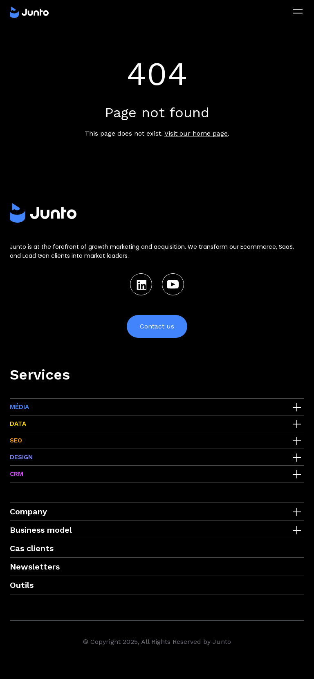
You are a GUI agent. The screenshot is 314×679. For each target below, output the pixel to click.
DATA (18, 423)
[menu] (297, 11)
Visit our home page (196, 133)
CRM (16, 474)
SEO (16, 440)
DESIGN (21, 457)
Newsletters (35, 567)
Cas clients (32, 548)
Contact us (157, 326)
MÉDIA (19, 407)
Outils (22, 585)
